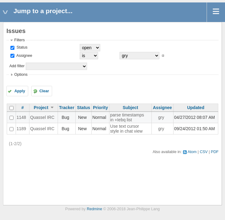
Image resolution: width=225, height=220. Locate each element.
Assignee (23, 55)
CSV (204, 152)
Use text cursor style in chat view (126, 129)
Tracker (66, 107)
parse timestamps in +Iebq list (127, 117)
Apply (19, 91)
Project (41, 107)
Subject (130, 107)
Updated (195, 107)
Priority (100, 107)
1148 (21, 117)
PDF (215, 152)
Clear (44, 91)
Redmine (94, 209)
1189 (21, 128)
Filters (19, 40)
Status (21, 47)
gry (161, 117)
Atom (192, 152)
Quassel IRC (42, 117)
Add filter (17, 66)
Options (20, 74)
